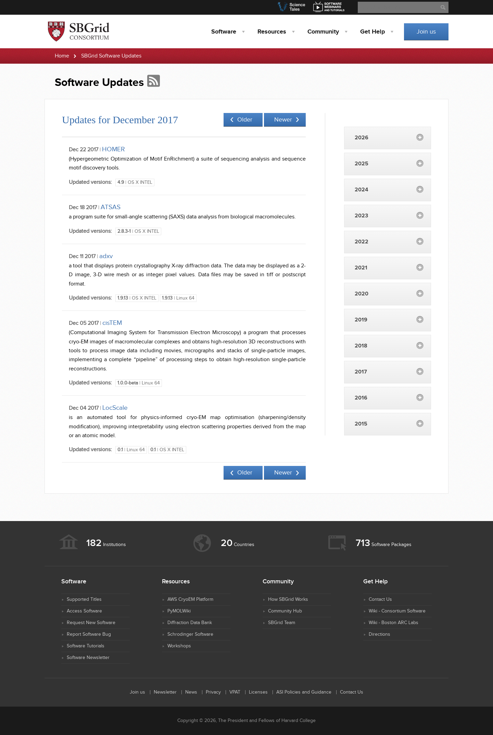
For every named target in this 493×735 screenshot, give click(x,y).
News (191, 692)
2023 (361, 216)
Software (223, 32)
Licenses (258, 692)
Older (244, 119)
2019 (361, 320)
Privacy (213, 692)
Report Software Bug (89, 634)
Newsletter (165, 692)
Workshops (179, 646)
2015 (361, 424)
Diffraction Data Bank (189, 622)
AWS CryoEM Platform (190, 599)
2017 (361, 372)
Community (323, 32)
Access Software (84, 611)
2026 (361, 138)
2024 (361, 190)
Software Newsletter (88, 657)
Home (62, 56)
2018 (361, 346)
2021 (361, 268)
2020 (361, 294)
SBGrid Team (281, 622)
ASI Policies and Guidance (303, 692)
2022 (361, 242)
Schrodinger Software (190, 634)
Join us (426, 31)
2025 (361, 164)
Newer (283, 119)
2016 (361, 398)
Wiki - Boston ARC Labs (393, 622)
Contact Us (380, 599)
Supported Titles (84, 599)
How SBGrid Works (288, 599)
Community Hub (285, 611)
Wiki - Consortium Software (397, 611)
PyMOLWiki (179, 611)
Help (372, 32)
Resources (271, 32)
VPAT (234, 692)
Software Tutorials (85, 646)
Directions (379, 634)
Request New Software (91, 622)
